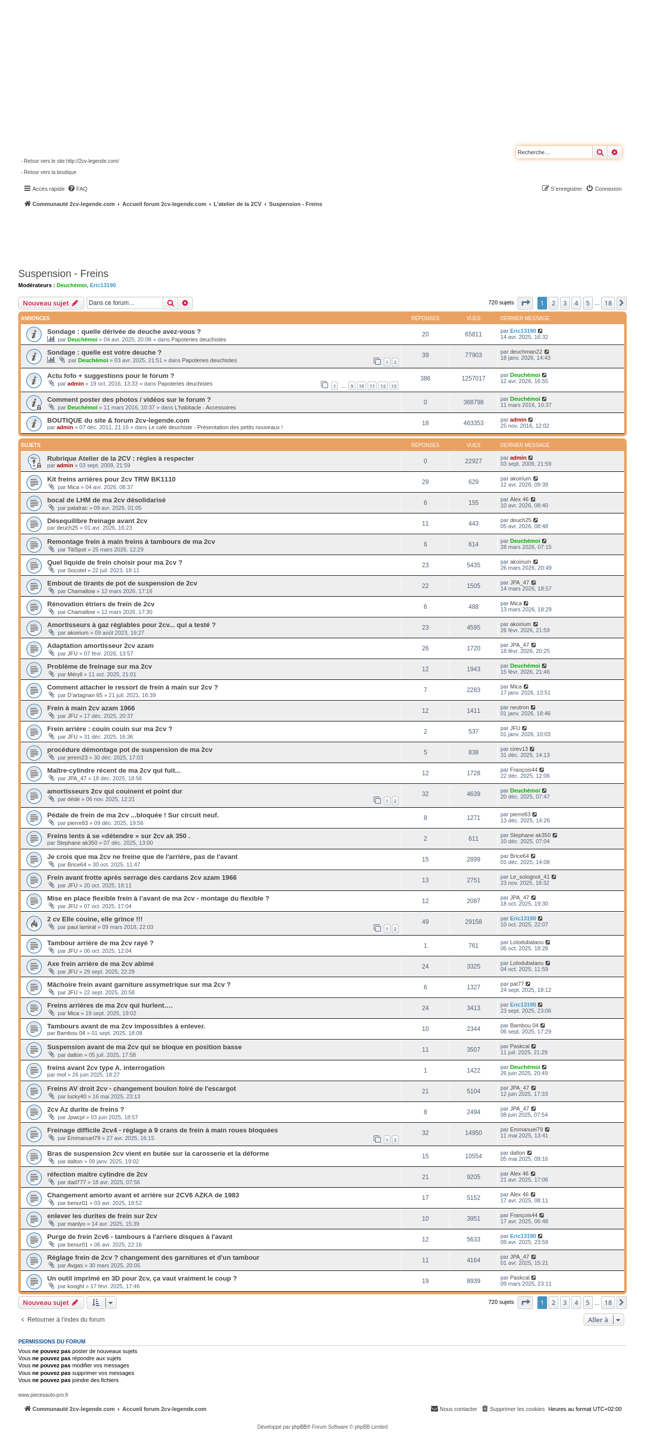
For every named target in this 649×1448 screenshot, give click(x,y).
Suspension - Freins (63, 273)
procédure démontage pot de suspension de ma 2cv (129, 749)
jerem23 (77, 757)
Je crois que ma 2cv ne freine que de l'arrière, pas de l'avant (142, 856)
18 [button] (608, 302)
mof (61, 1075)
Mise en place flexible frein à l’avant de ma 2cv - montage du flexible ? (158, 898)
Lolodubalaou (527, 942)
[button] (525, 303)
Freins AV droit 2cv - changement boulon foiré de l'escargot (141, 1088)
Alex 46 (519, 499)
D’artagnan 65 (84, 695)
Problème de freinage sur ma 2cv (99, 666)
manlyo (76, 1224)
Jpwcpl (76, 1117)
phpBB (299, 1427)
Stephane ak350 (77, 843)
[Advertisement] (271, 236)
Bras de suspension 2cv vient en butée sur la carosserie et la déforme (158, 1153)
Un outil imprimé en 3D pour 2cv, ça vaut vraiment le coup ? (142, 1278)
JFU (72, 653)
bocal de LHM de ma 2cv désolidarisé (106, 500)
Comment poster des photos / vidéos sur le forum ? (129, 399)
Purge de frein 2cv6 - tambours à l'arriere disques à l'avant (139, 1236)
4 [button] (576, 302)
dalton (75, 1055)
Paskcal (520, 1046)
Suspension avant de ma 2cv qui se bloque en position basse (144, 1047)
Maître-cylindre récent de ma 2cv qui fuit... (114, 770)
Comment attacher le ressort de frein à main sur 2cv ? (132, 687)
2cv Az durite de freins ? (85, 1109)
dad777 (76, 1182)
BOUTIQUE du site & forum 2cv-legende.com (118, 420)
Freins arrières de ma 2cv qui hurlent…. (110, 1005)
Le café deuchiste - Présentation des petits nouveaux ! (216, 427)
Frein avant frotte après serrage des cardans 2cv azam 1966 (142, 877)
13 (393, 386)
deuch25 (67, 528)
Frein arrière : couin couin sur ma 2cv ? (109, 729)
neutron (519, 707)
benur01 (77, 1203)
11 (372, 386)
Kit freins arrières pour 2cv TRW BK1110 (111, 479)
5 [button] (588, 302)
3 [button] (565, 302)
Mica (73, 487)
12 (382, 386)
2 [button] (553, 302)
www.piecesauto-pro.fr (43, 1395)
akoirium (520, 478)
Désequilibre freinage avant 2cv (97, 521)
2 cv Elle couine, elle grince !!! (94, 919)
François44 (523, 770)
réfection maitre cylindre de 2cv (97, 1174)
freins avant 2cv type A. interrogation (106, 1068)
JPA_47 (519, 582)
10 (361, 386)
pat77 (517, 984)
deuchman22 (526, 352)
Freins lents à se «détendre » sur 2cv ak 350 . (118, 836)
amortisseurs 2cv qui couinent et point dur (115, 791)
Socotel (76, 570)
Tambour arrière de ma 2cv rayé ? (100, 943)
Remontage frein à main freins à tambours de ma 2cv (131, 541)
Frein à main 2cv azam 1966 (91, 708)
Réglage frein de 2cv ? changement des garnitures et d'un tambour (153, 1257)
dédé (73, 799)
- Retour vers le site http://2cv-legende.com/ (70, 161)
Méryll (74, 674)
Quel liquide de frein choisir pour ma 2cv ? (115, 562)
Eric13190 (103, 285)
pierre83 (77, 823)
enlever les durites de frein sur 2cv (102, 1216)
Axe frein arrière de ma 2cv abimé (100, 964)
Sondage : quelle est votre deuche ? (104, 352)
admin (75, 384)
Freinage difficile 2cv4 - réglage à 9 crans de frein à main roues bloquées (162, 1130)
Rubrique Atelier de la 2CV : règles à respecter (120, 458)
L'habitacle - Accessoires (205, 407)
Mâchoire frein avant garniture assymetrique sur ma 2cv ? (139, 984)
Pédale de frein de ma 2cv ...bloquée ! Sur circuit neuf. (133, 815)
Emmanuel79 (83, 1138)
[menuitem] (77, 189)
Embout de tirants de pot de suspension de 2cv (122, 583)
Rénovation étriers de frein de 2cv (101, 604)
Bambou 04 (71, 1033)
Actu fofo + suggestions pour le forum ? (110, 376)
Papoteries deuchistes (198, 339)
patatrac (77, 508)
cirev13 (519, 749)
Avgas (75, 1265)
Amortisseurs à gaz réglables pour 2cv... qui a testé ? (131, 625)
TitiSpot (76, 549)
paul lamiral (81, 927)
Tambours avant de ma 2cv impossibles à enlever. (126, 1026)
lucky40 (76, 1096)
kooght (75, 1286)
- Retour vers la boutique (49, 172)
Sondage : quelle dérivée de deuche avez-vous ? (124, 331)
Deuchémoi (72, 285)
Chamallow (81, 591)
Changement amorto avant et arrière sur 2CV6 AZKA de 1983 (143, 1195)
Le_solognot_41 (530, 877)
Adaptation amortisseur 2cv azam (100, 645)
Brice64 (76, 864)
